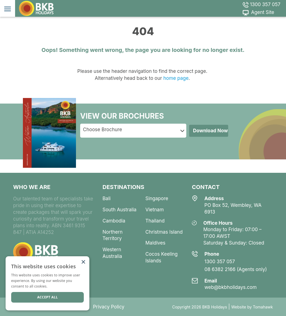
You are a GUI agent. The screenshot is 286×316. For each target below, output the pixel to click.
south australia (120, 209)
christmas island (164, 232)
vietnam (154, 209)
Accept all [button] (47, 297)
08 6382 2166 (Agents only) (235, 269)
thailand (155, 221)
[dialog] (47, 283)
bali (107, 198)
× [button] (83, 262)
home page (175, 78)
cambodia (114, 221)
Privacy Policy (108, 307)
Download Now (210, 130)
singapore (156, 198)
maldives (155, 243)
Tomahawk (263, 307)
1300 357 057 (261, 4)
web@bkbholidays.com (230, 287)
